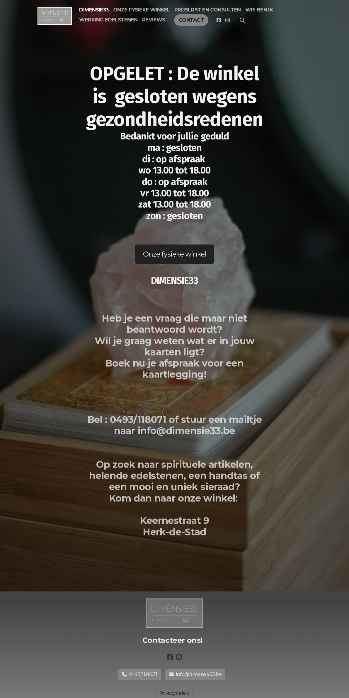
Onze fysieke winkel (174, 254)
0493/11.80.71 (139, 674)
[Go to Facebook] (218, 20)
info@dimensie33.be (195, 674)
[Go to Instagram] (227, 20)
